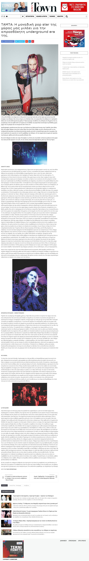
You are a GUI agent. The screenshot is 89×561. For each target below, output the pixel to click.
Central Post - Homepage (15, 485)
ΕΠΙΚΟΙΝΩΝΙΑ (72, 540)
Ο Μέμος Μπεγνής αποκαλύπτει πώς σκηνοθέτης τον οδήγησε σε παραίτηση (35, 530)
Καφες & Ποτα (41, 16)
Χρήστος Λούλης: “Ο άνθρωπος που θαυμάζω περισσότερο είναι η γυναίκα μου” (35, 503)
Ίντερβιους (26, 485)
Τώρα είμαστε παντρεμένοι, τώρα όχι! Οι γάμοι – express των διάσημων (33, 496)
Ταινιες (52, 16)
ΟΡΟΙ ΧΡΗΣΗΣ (82, 540)
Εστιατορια (30, 16)
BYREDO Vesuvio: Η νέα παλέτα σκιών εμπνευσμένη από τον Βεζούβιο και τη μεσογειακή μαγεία (72, 73)
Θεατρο (60, 16)
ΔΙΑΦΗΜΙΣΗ (63, 540)
